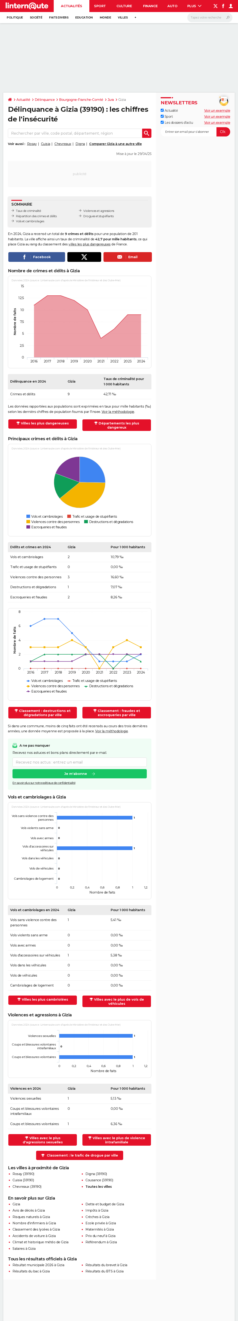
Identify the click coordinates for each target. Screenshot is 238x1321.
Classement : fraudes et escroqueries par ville (119, 713)
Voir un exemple (217, 110)
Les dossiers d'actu (177, 123)
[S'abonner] (195, 131)
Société (36, 17)
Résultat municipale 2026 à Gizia (38, 1265)
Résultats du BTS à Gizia (104, 1271)
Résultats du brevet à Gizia (106, 1265)
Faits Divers (58, 17)
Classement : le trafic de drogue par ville (82, 1155)
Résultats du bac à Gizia (31, 1271)
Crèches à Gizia (97, 1217)
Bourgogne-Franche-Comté (81, 100)
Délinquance (45, 100)
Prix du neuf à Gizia (100, 1236)
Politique (15, 17)
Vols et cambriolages (30, 221)
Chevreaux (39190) (27, 1187)
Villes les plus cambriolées (45, 999)
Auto (172, 6)
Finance (150, 6)
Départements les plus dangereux (119, 425)
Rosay (32, 144)
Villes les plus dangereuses (45, 423)
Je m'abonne (75, 774)
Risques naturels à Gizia (31, 1217)
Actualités (71, 6)
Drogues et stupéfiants (98, 216)
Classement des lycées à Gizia (36, 1229)
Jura (111, 100)
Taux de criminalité (28, 211)
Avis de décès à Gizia (29, 1210)
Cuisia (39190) (23, 1180)
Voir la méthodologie (118, 412)
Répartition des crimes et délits (36, 216)
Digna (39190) (96, 1174)
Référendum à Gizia (101, 1242)
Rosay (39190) (23, 1174)
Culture (124, 6)
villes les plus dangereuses (90, 244)
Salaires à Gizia (24, 1249)
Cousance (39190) (99, 1180)
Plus (194, 6)
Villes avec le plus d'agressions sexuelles (43, 1140)
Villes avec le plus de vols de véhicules (119, 1001)
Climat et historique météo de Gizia (41, 1242)
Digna (80, 144)
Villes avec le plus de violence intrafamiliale (119, 1140)
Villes (123, 17)
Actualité (23, 100)
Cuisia (45, 144)
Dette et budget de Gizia (104, 1204)
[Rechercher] (209, 17)
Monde (105, 17)
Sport (100, 6)
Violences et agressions (98, 211)
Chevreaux (62, 144)
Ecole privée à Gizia (100, 1223)
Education (84, 17)
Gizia (16, 1204)
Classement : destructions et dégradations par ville (45, 713)
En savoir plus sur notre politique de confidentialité (44, 783)
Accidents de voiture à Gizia (34, 1236)
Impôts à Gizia (96, 1210)
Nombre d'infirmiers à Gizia (34, 1223)
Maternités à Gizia (99, 1229)
